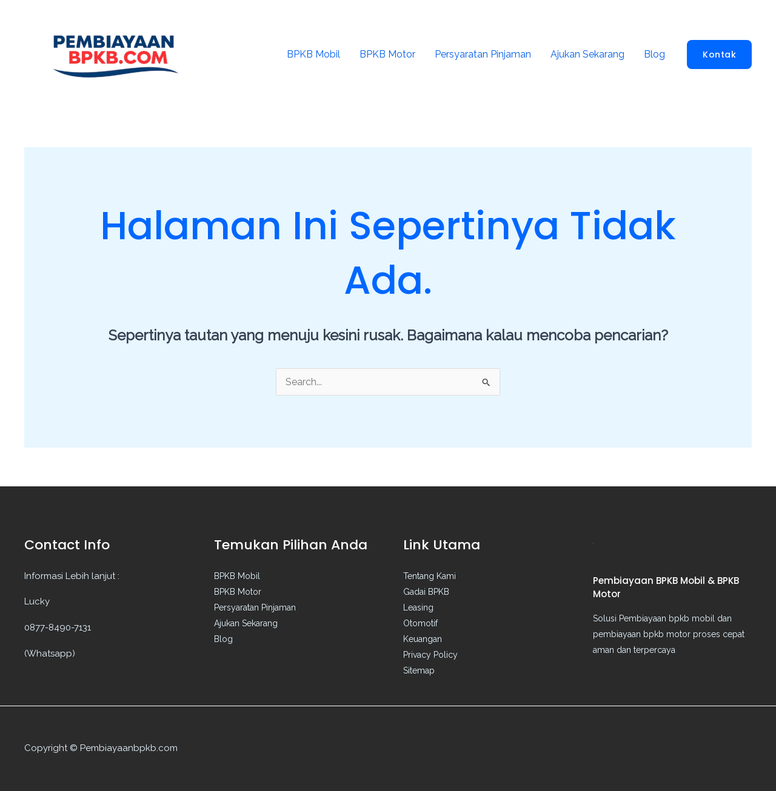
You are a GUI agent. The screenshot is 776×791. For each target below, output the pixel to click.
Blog (654, 54)
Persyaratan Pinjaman (483, 54)
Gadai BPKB (426, 592)
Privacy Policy (430, 655)
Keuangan (422, 639)
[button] (719, 54)
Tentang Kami (429, 576)
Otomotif (420, 623)
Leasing (418, 607)
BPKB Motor (387, 54)
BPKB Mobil (313, 54)
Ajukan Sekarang (587, 54)
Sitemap (419, 670)
